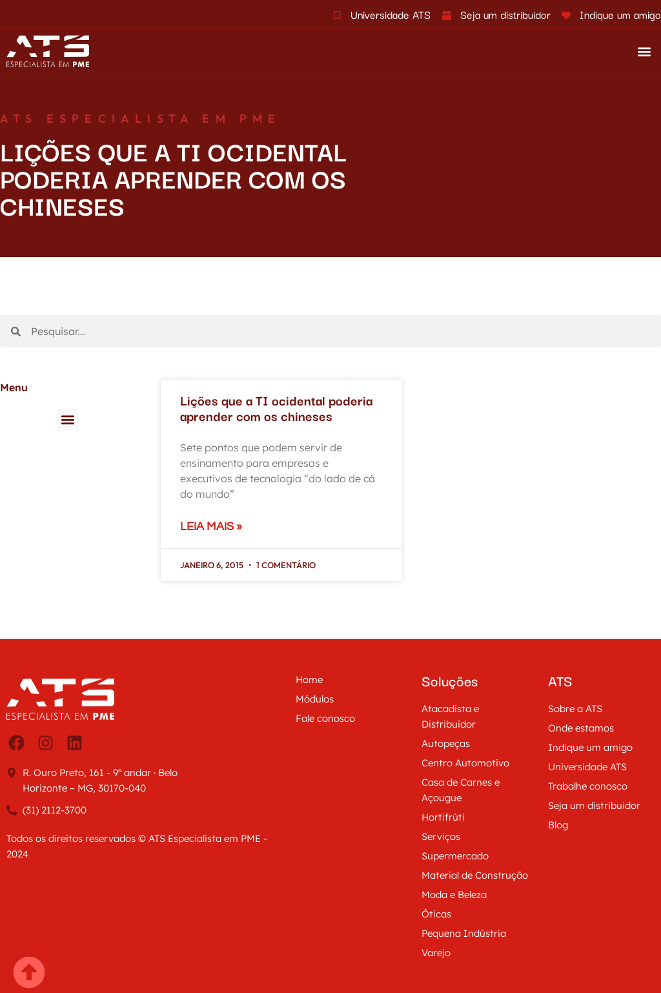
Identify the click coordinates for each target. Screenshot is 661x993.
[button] (644, 51)
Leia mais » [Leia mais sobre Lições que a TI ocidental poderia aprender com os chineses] (211, 526)
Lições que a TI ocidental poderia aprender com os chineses (276, 407)
